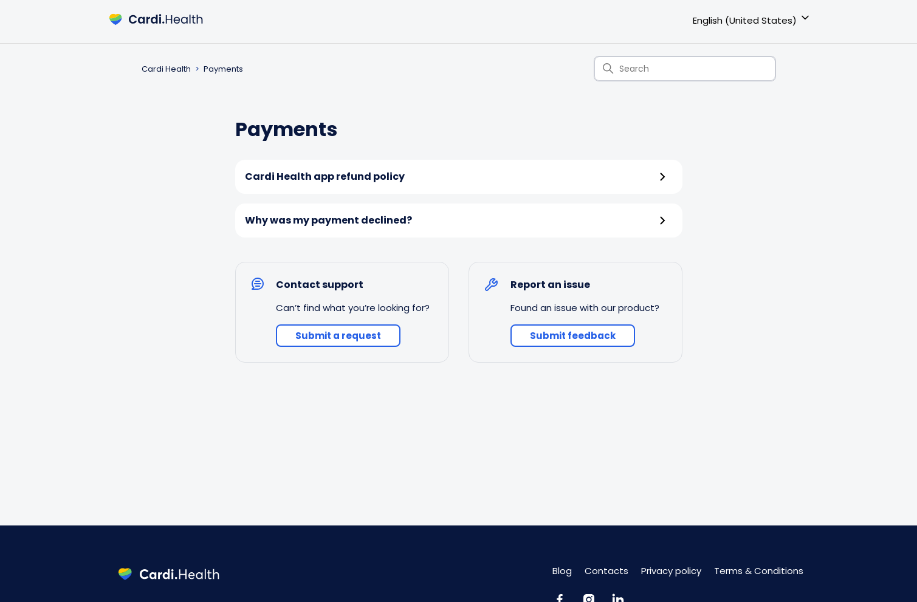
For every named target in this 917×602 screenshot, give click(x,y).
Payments (223, 69)
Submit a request (338, 335)
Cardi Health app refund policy (456, 176)
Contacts (606, 570)
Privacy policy (671, 570)
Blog (562, 570)
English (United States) (752, 19)
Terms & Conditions (758, 570)
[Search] (684, 68)
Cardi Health (166, 69)
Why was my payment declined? (456, 220)
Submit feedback (573, 335)
